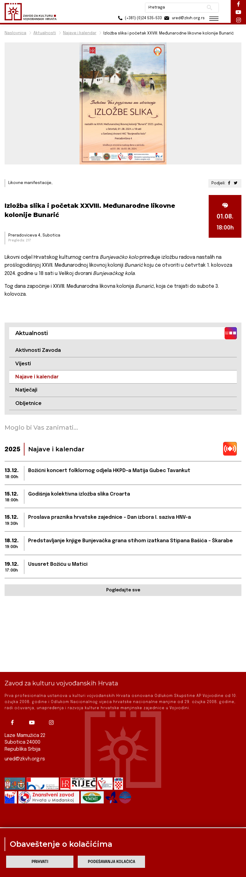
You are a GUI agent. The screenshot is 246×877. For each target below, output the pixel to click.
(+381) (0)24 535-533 (139, 18)
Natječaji (26, 390)
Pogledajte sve (123, 590)
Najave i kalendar (79, 33)
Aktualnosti (44, 33)
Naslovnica (15, 33)
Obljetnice (28, 403)
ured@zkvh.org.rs (25, 749)
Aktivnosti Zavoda (38, 350)
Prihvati (40, 862)
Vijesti (23, 363)
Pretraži (209, 7)
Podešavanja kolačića (111, 862)
